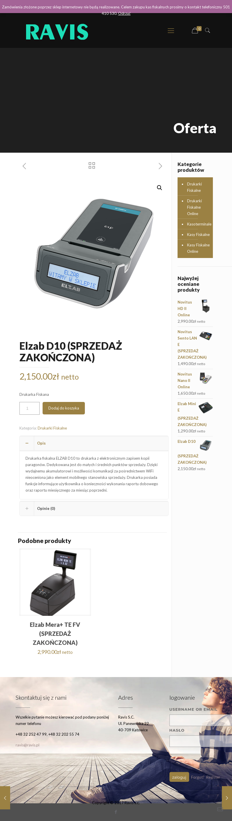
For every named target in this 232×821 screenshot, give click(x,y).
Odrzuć (124, 13)
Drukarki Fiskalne (52, 428)
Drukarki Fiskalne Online (194, 207)
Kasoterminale (198, 224)
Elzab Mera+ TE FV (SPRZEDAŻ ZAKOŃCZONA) (55, 633)
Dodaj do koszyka (63, 408)
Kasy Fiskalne (198, 234)
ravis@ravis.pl (27, 745)
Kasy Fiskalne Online (198, 248)
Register (213, 777)
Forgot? (197, 777)
